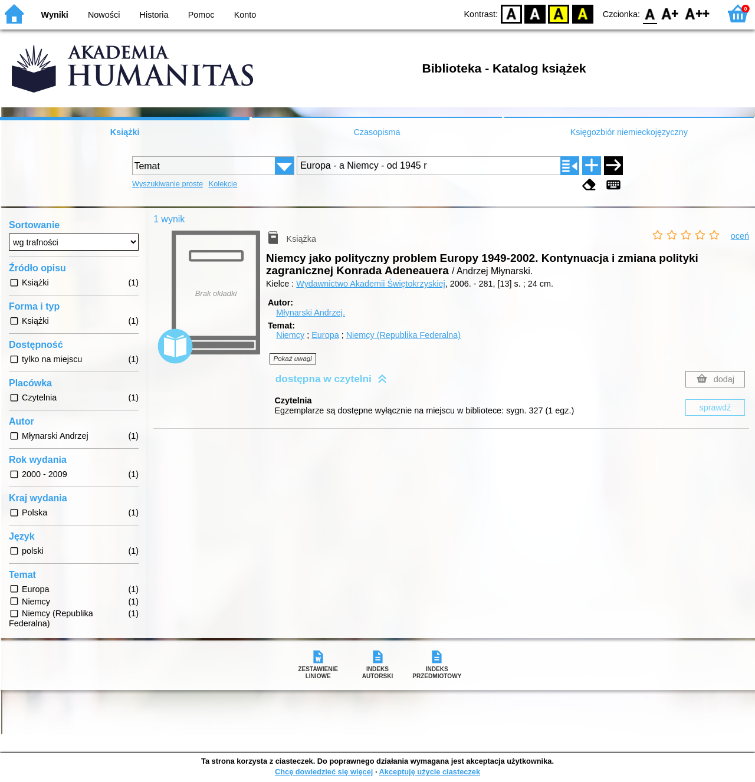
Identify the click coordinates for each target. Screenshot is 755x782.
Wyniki (54, 14)
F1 (670, 13)
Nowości (104, 14)
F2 (697, 13)
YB (559, 13)
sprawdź (715, 407)
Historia (154, 14)
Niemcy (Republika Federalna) (403, 335)
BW (535, 13)
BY (582, 13)
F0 (649, 13)
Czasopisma (376, 132)
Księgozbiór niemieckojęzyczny (629, 132)
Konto (245, 14)
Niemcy (290, 335)
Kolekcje (223, 183)
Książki (125, 132)
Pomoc (201, 14)
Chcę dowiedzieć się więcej (324, 771)
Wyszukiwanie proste (167, 183)
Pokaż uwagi (293, 358)
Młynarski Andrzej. (310, 312)
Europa (325, 335)
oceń (740, 236)
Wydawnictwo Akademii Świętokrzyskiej (370, 283)
